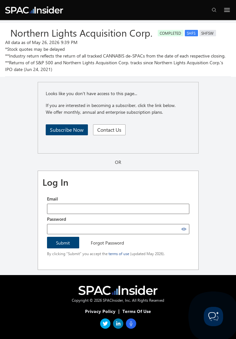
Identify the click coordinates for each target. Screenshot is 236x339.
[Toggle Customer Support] (213, 316)
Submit (63, 243)
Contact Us (109, 129)
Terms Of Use (136, 311)
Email (52, 199)
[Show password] (184, 229)
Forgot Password (107, 243)
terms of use (119, 253)
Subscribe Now (67, 129)
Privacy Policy (100, 311)
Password (56, 219)
